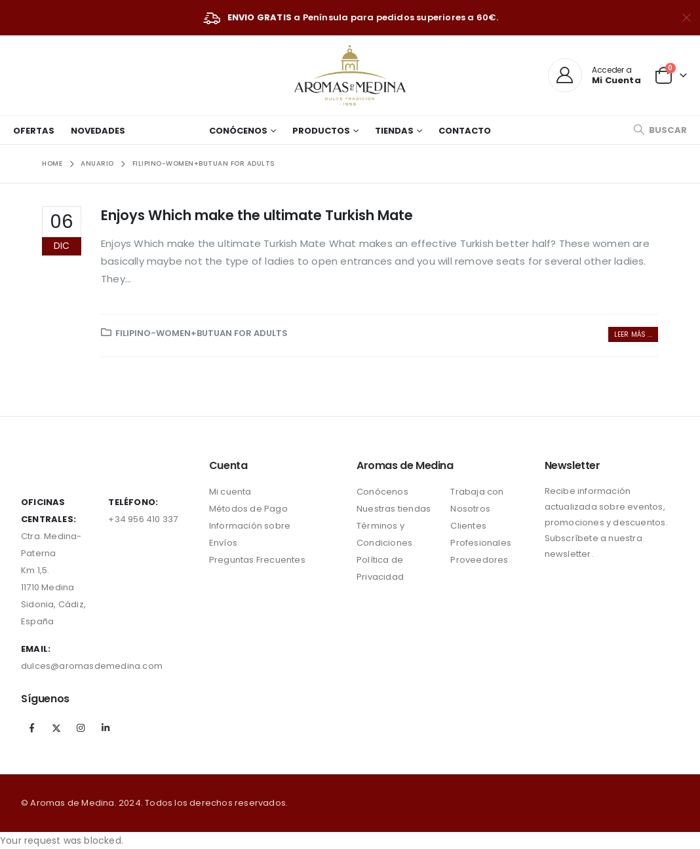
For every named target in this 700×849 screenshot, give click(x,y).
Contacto (464, 130)
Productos (321, 130)
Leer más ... (633, 334)
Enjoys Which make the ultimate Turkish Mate (257, 215)
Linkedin (105, 728)
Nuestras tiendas (394, 508)
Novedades (98, 130)
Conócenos (238, 130)
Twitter (56, 728)
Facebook (32, 728)
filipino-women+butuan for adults (201, 333)
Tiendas (394, 130)
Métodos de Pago (248, 508)
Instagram (80, 728)
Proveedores (479, 560)
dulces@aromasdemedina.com (92, 666)
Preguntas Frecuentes (257, 560)
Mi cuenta (230, 491)
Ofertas (33, 130)
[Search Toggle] (660, 130)
